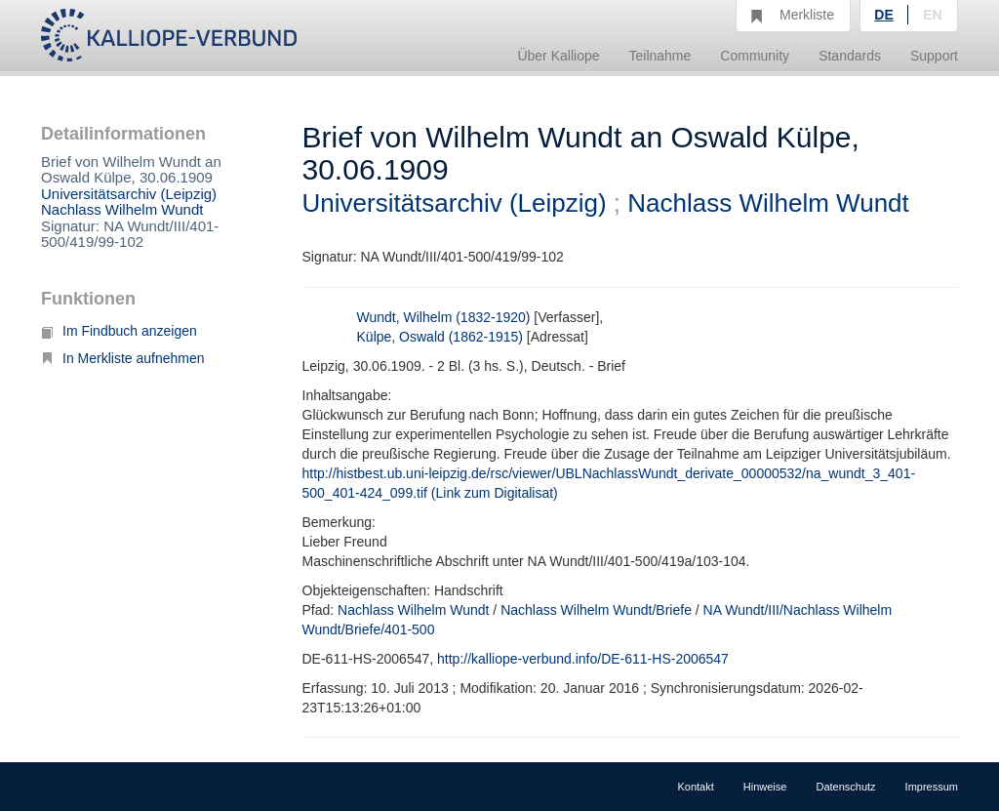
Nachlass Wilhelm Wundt (122, 209)
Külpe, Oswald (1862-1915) (440, 337)
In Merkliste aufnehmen (123, 358)
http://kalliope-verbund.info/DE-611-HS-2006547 (583, 659)
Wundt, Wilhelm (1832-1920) (444, 317)
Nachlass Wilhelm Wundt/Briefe (596, 610)
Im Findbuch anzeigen (119, 331)
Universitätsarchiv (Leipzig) (129, 193)
